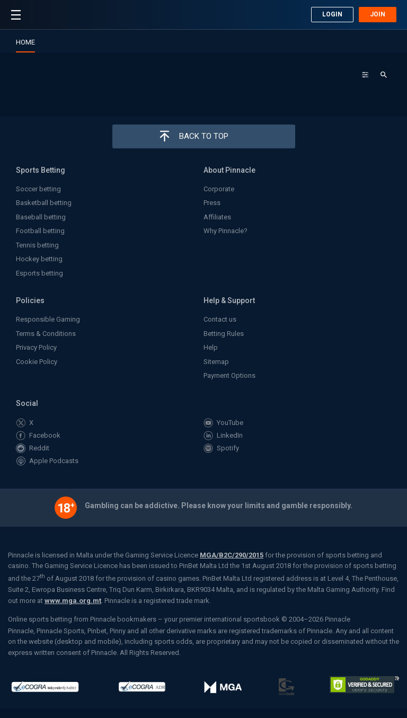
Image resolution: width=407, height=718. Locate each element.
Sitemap (216, 362)
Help (211, 347)
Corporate (219, 189)
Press (212, 203)
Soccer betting (38, 189)
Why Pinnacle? (225, 231)
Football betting (40, 231)
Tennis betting (37, 245)
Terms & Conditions (46, 334)
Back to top (203, 136)
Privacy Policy (36, 347)
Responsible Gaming (48, 319)
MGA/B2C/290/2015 (231, 555)
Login (332, 14)
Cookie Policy (36, 362)
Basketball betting (44, 203)
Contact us (220, 319)
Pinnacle (35, 16)
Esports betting (39, 273)
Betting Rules (224, 334)
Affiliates (217, 217)
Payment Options (229, 375)
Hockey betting (39, 259)
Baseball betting (41, 217)
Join (377, 14)
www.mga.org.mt (73, 601)
